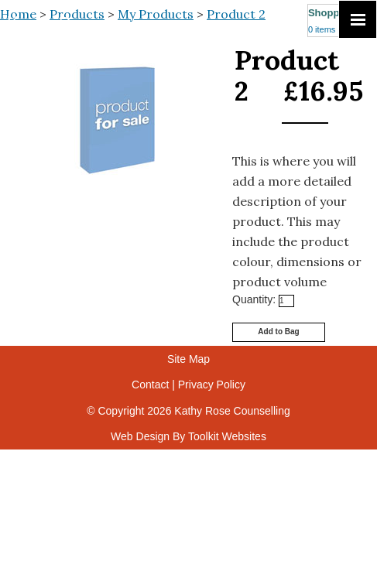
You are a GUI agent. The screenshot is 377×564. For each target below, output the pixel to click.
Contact (150, 384)
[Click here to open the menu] (357, 19)
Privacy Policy (211, 384)
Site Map (188, 359)
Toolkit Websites (227, 436)
